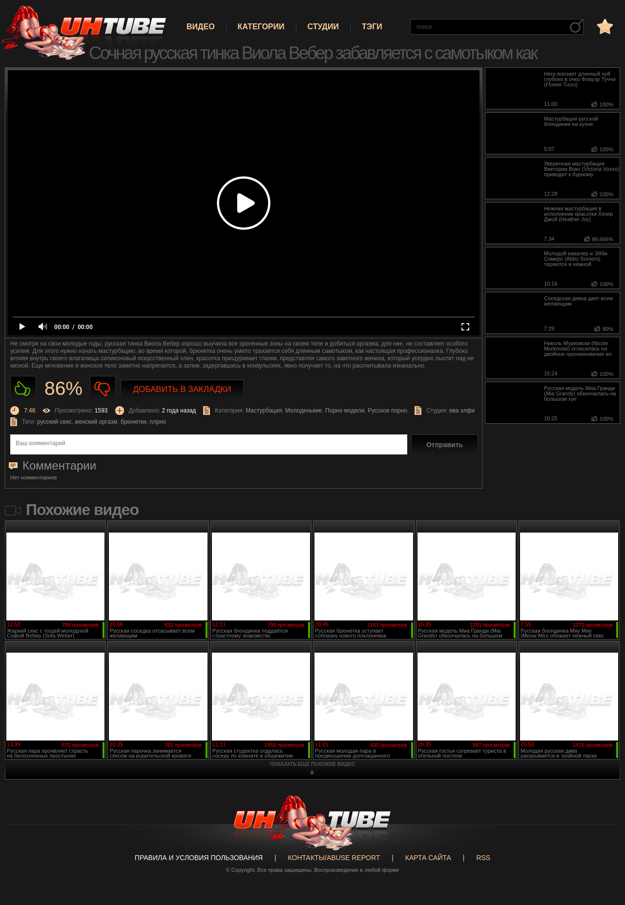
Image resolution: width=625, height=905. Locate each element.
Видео (201, 26)
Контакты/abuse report (334, 858)
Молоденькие (303, 410)
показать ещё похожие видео (312, 764)
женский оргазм (96, 421)
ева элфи (462, 410)
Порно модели (344, 410)
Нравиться (23, 389)
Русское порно (387, 410)
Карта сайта (428, 858)
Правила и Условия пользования (199, 858)
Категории (261, 26)
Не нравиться (103, 389)
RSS (483, 858)
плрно (158, 421)
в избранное (604, 26)
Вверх (603, 851)
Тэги (372, 26)
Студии (323, 26)
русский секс (54, 421)
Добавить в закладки (182, 389)
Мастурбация (264, 410)
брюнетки (133, 421)
